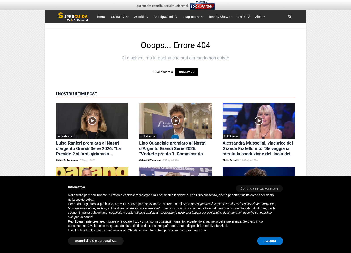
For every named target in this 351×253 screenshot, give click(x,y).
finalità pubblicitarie (94, 212)
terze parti (137, 204)
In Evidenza (64, 136)
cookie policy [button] (84, 199)
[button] (259, 186)
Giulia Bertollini (231, 160)
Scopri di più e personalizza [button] (95, 240)
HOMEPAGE (186, 72)
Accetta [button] (270, 240)
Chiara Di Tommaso (67, 160)
